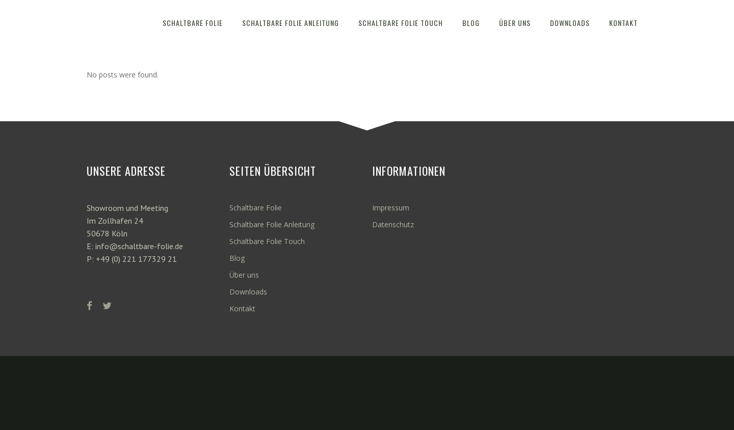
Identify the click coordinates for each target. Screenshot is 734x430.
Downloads (248, 292)
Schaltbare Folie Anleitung (271, 224)
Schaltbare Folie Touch (267, 241)
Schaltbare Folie (255, 207)
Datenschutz (393, 224)
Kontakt (242, 308)
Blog (237, 258)
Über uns (244, 275)
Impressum (390, 207)
